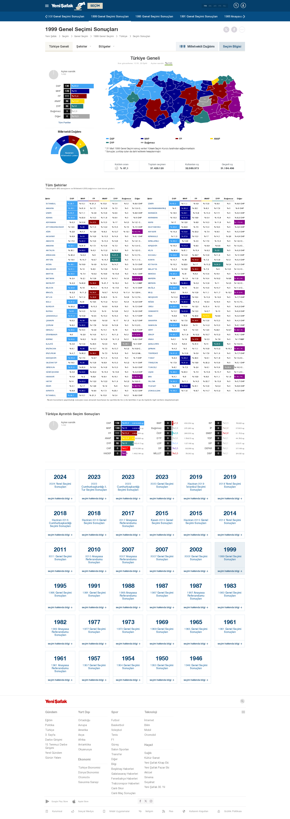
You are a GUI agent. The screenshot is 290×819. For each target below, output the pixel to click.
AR (215, 6)
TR (205, 6)
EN (210, 6)
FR (219, 6)
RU (224, 6)
